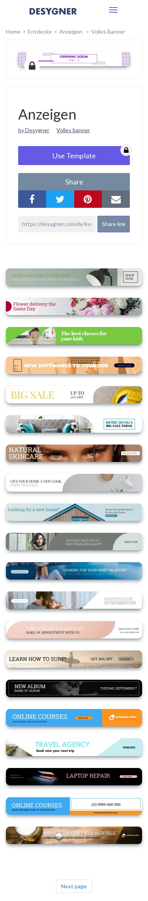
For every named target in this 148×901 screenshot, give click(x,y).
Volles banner (73, 130)
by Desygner (33, 130)
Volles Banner (108, 31)
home (13, 31)
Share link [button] (114, 223)
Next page (74, 886)
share (74, 181)
